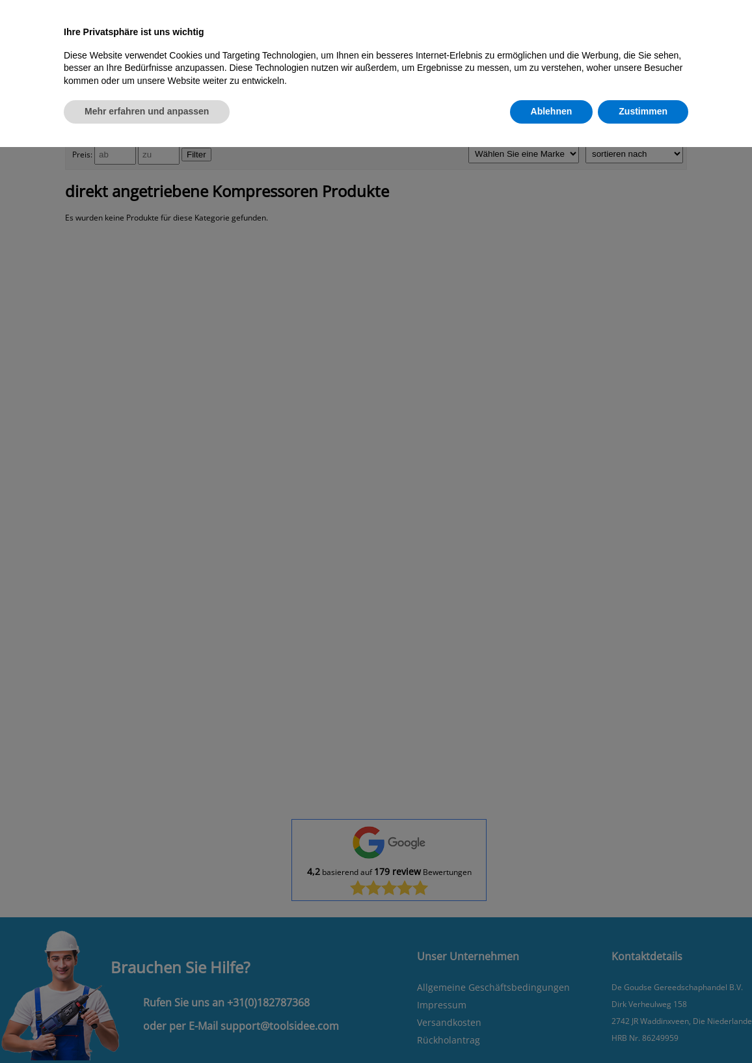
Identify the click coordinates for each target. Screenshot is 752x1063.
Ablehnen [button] (551, 111)
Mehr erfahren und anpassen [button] (147, 111)
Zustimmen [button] (643, 111)
